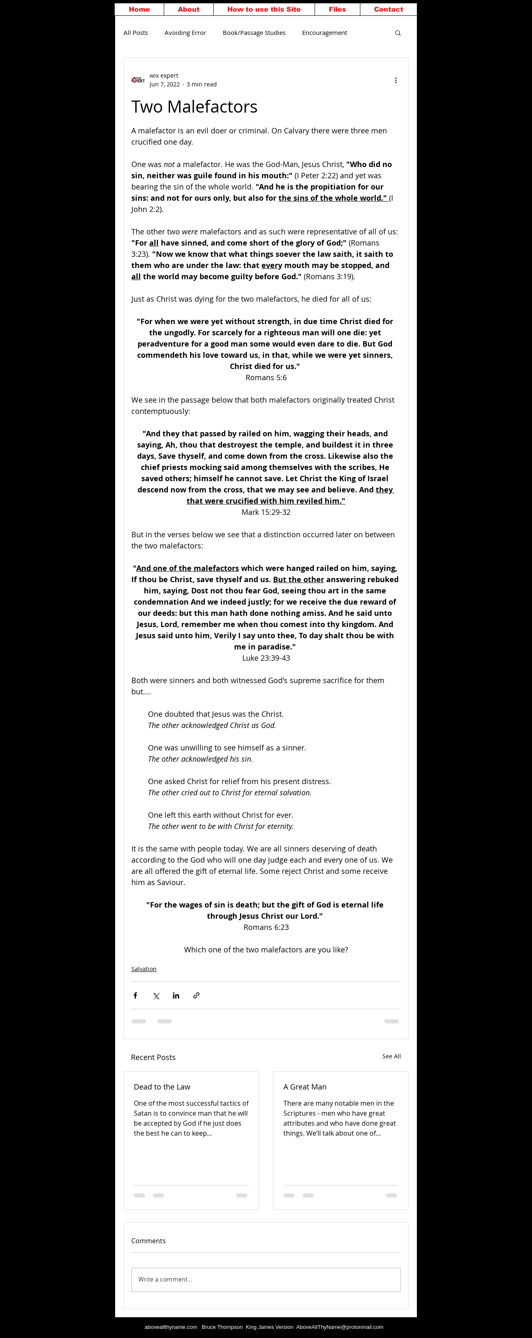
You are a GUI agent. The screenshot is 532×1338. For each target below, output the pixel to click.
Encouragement (324, 32)
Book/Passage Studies (254, 32)
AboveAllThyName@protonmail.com (340, 1327)
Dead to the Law (162, 1087)
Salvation (144, 969)
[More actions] (396, 80)
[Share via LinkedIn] (176, 995)
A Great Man (305, 1087)
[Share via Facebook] (135, 995)
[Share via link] (196, 995)
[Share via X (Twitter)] (156, 995)
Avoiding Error (185, 32)
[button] (398, 32)
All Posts (135, 32)
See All (391, 1056)
